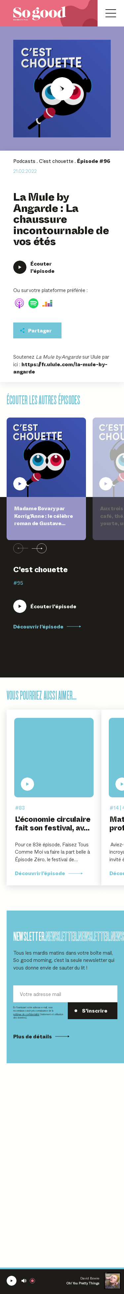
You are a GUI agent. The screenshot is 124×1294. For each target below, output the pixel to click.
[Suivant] (39, 548)
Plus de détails (41, 1036)
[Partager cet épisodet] (37, 330)
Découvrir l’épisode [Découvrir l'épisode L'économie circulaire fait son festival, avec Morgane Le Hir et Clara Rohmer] (49, 873)
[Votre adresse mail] (65, 993)
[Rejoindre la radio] (33, 1280)
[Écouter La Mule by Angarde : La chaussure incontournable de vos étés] (62, 88)
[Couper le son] (23, 1281)
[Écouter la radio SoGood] (12, 1281)
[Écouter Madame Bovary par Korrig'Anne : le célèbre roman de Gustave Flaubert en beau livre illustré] (44, 606)
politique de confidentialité (26, 1014)
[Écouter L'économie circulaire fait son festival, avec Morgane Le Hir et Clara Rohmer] (54, 757)
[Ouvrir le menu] (111, 13)
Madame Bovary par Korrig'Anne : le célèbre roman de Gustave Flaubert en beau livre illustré (43, 523)
